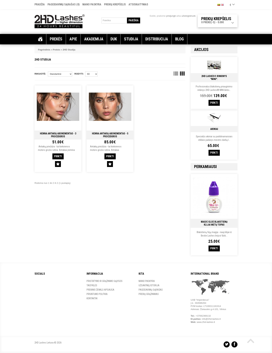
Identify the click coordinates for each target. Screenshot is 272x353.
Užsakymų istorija (149, 285)
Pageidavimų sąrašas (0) (64, 4)
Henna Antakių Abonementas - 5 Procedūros (110, 135)
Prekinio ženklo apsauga (100, 289)
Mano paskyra (91, 4)
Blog (179, 39)
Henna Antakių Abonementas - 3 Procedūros (58, 135)
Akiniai (214, 129)
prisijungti (171, 16)
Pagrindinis (44, 49)
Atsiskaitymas (138, 4)
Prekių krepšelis (115, 4)
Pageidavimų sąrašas (151, 289)
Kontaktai (92, 298)
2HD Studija (69, 49)
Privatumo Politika (97, 294)
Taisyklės (92, 285)
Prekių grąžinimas (149, 294)
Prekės (56, 49)
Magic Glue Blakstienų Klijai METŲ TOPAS (214, 223)
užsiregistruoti (188, 16)
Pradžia (40, 4)
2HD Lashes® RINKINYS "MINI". (214, 77)
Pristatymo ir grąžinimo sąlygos (104, 281)
